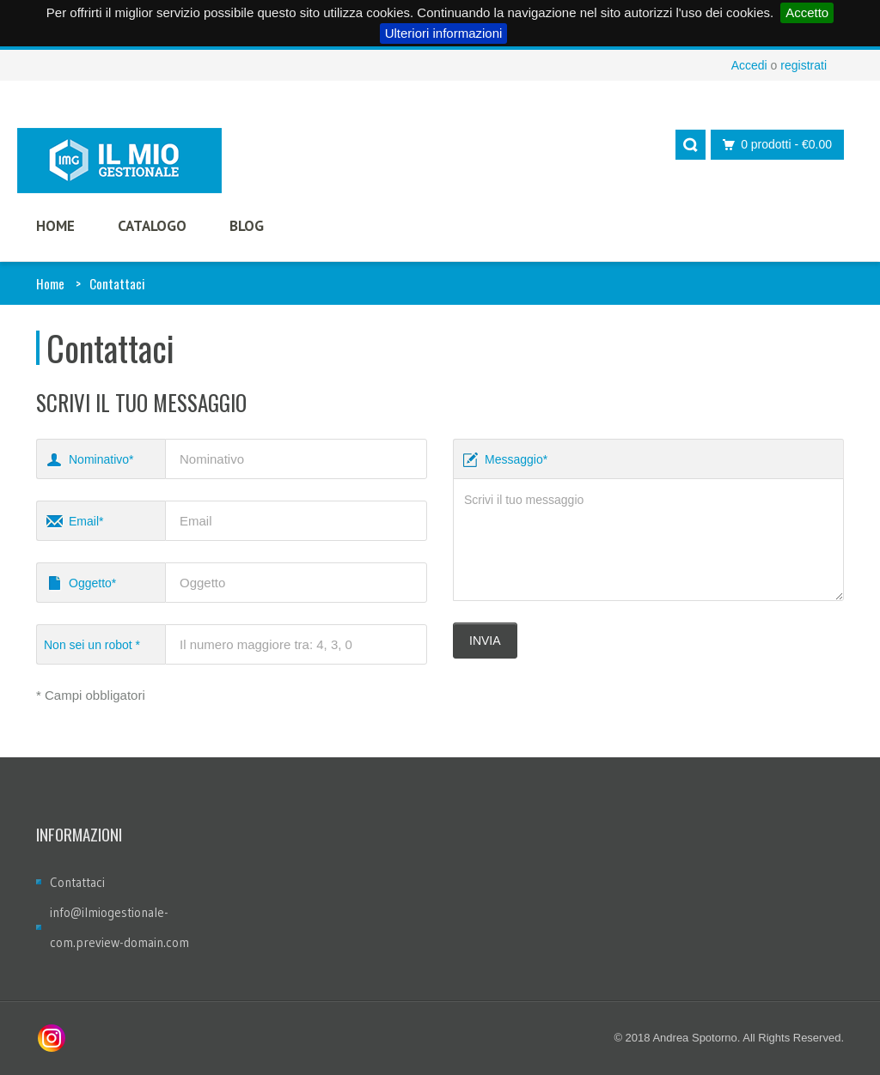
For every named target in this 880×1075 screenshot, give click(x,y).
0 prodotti (772, 145)
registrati (803, 65)
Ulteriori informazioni (444, 33)
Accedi (749, 65)
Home (50, 283)
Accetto (806, 12)
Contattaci (77, 882)
